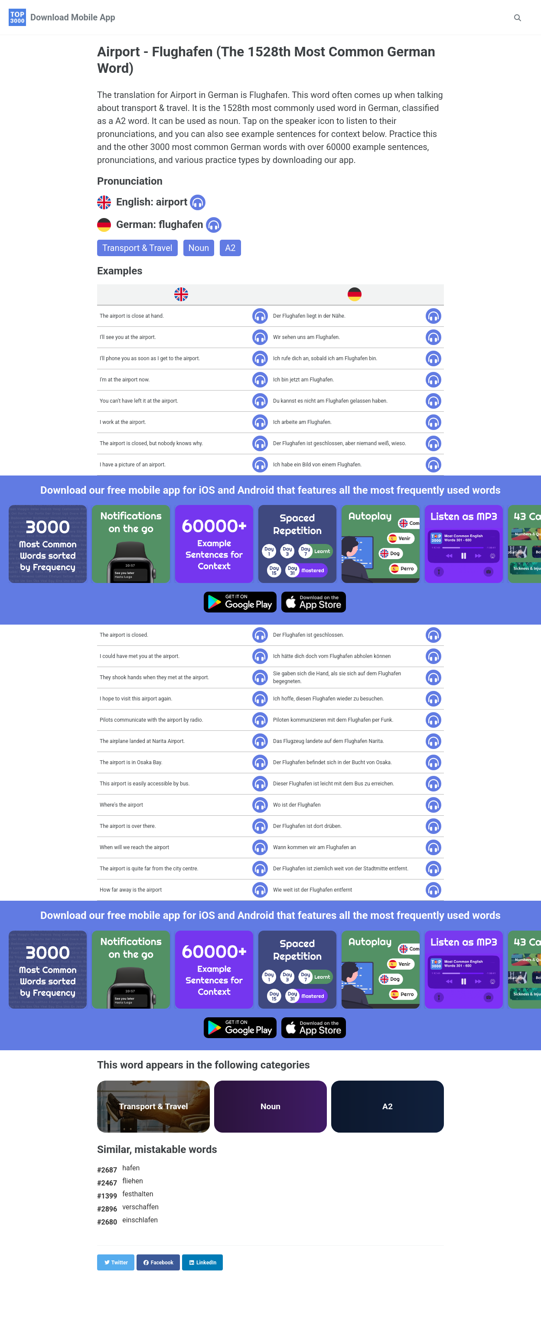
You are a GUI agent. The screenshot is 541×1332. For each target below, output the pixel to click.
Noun (199, 248)
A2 (230, 248)
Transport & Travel (137, 248)
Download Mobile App (72, 17)
